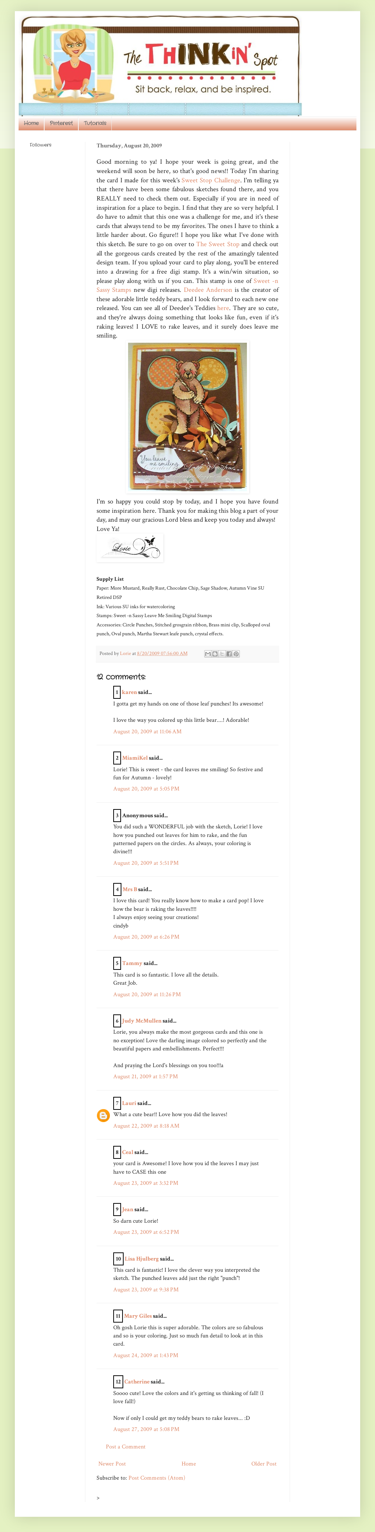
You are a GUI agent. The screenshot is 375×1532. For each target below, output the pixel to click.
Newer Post (112, 1464)
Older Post (264, 1464)
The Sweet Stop (218, 244)
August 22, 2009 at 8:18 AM (146, 1126)
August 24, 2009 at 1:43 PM (145, 1355)
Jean (127, 1209)
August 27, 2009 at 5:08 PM (146, 1429)
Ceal (127, 1152)
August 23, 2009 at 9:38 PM (146, 1290)
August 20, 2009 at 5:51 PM (146, 863)
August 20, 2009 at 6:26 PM (146, 937)
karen (129, 692)
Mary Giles (138, 1316)
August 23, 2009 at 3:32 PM (145, 1183)
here (223, 308)
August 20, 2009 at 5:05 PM (146, 789)
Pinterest (61, 123)
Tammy (132, 963)
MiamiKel (135, 758)
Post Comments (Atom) (156, 1478)
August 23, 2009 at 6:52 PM (146, 1232)
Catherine (137, 1382)
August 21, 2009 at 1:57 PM (145, 1076)
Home (31, 123)
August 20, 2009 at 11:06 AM (147, 732)
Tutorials (95, 123)
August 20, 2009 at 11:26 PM (147, 994)
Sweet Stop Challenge (211, 180)
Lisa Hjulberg (142, 1259)
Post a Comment (126, 1447)
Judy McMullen (142, 1021)
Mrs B (130, 889)
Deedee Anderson (209, 290)
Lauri (129, 1103)
